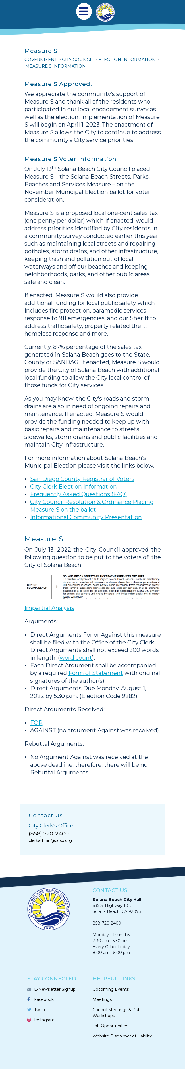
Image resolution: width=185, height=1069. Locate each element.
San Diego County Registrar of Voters (82, 478)
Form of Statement (95, 673)
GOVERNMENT (40, 59)
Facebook (44, 999)
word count (76, 657)
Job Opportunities (110, 1025)
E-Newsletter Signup (55, 989)
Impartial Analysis (49, 608)
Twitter (41, 1009)
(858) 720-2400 (49, 833)
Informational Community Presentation (86, 517)
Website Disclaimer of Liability (122, 1036)
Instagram (44, 1019)
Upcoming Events (111, 989)
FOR (36, 722)
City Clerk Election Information (73, 486)
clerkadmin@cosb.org (50, 840)
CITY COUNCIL (78, 59)
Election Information (127, 59)
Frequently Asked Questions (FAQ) (78, 494)
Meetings (102, 999)
